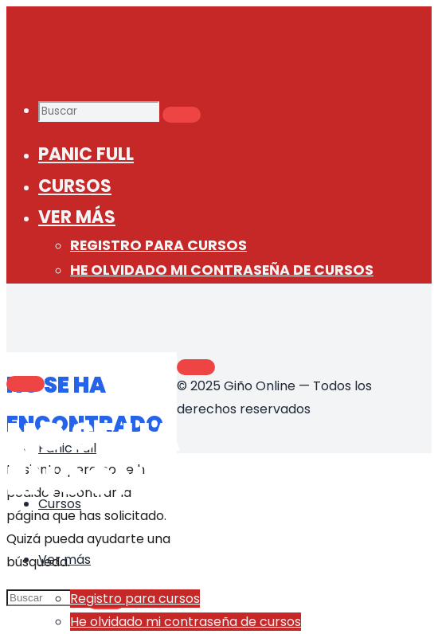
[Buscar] (181, 115)
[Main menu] (25, 384)
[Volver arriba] (196, 367)
